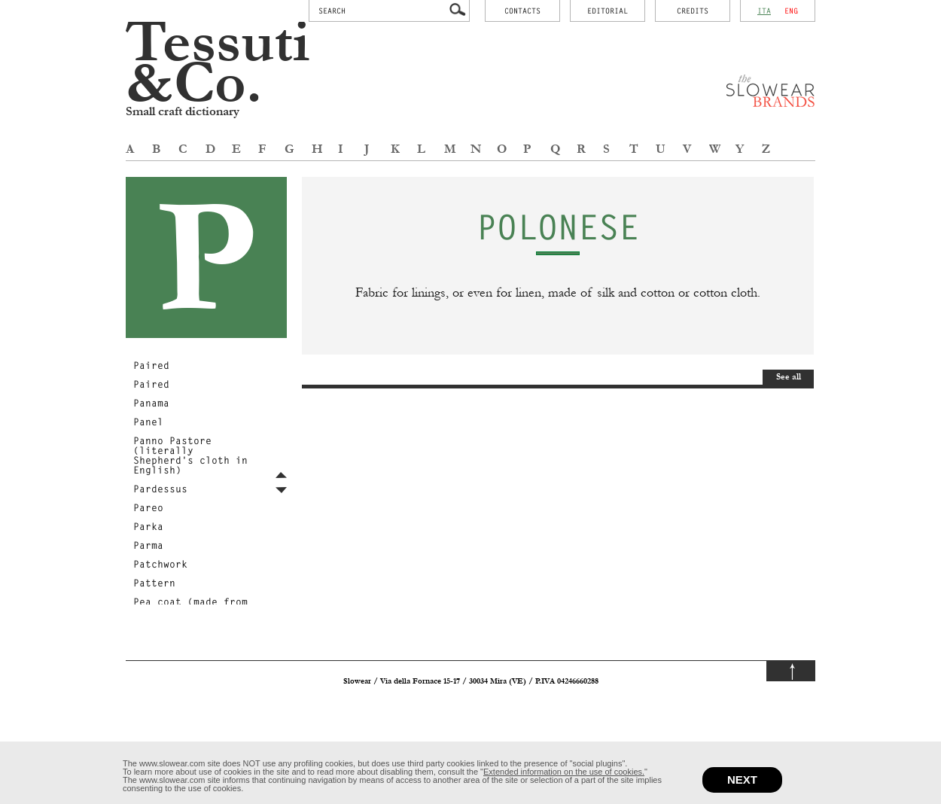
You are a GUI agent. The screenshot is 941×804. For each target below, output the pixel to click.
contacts (522, 10)
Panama (151, 403)
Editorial (607, 10)
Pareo (148, 507)
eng (791, 10)
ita (764, 10)
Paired (151, 365)
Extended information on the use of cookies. (563, 771)
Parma (148, 545)
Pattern (154, 583)
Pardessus (160, 489)
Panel (148, 422)
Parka (148, 526)
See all (788, 377)
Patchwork (160, 564)
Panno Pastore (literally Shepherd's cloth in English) (190, 455)
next (742, 779)
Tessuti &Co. (218, 63)
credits (692, 10)
